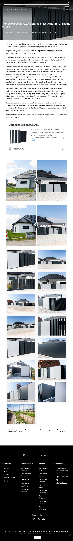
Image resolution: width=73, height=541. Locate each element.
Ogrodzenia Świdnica (43, 502)
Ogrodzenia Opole (43, 486)
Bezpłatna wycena (10, 478)
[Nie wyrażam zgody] (70, 535)
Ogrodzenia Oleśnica (43, 480)
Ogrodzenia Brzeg (43, 469)
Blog (5, 471)
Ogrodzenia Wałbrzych (43, 508)
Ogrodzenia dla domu (26, 475)
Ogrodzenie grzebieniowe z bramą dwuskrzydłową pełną (19, 430)
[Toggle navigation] (66, 8)
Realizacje (11, 32)
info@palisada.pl (62, 483)
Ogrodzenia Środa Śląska (43, 497)
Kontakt (6, 474)
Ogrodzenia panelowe (25, 469)
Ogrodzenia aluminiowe (25, 485)
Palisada (4, 32)
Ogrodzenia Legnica (43, 475)
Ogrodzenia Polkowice (43, 491)
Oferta (6, 481)
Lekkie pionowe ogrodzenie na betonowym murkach (51, 430)
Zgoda (37, 537)
